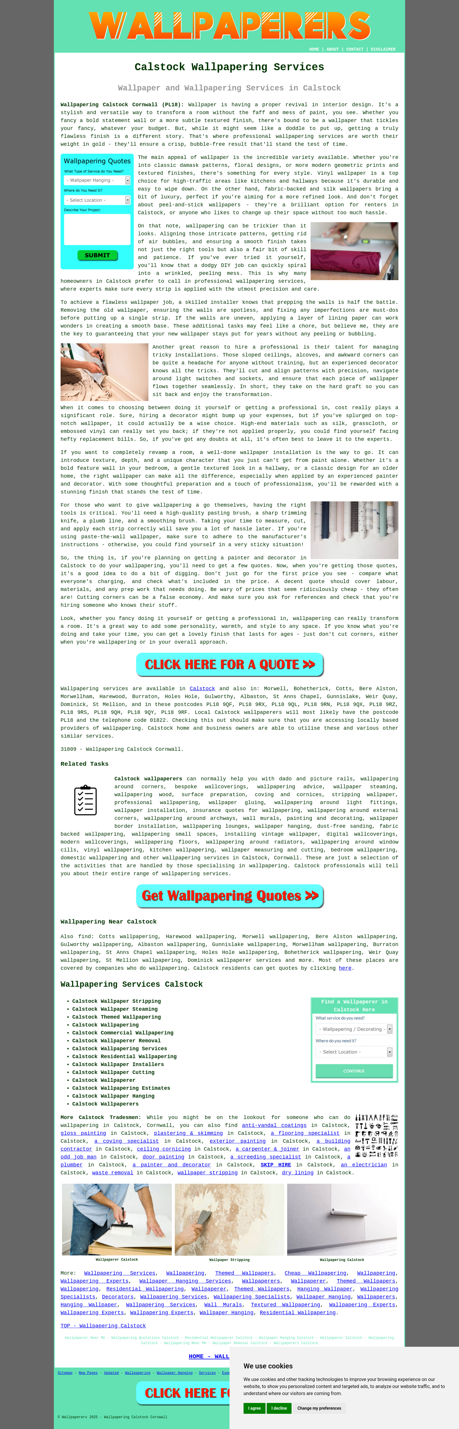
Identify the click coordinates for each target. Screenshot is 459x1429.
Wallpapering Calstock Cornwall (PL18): (122, 105)
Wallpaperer (308, 1281)
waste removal (112, 1173)
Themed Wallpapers (244, 1273)
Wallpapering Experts (95, 1281)
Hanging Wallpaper (325, 1289)
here (345, 968)
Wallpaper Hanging (324, 1297)
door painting (163, 1157)
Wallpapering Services (119, 1273)
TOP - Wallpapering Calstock (103, 1326)
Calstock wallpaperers (148, 779)
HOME (314, 49)
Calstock (202, 689)
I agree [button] (254, 1408)
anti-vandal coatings (274, 1125)
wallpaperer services (249, 960)
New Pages (88, 1373)
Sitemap (65, 1373)
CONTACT (355, 49)
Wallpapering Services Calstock (132, 984)
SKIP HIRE (276, 1165)
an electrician (364, 1165)
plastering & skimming (188, 1133)
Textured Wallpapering (285, 1305)
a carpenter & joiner (267, 1149)
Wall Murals (223, 1305)
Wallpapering (185, 1273)
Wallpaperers (261, 1281)
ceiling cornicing (164, 1149)
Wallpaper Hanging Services (185, 1281)
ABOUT (333, 49)
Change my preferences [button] (319, 1408)
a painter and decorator (172, 1165)
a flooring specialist (305, 1133)
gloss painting (83, 1133)
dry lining (298, 1173)
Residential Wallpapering (145, 1289)
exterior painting (238, 1141)
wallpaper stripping (208, 1173)
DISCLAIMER (383, 49)
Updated (111, 1373)
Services (207, 1373)
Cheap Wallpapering (315, 1273)
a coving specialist (127, 1141)
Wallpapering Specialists (252, 1297)
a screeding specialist (265, 1157)
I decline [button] (279, 1408)
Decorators (118, 1297)
